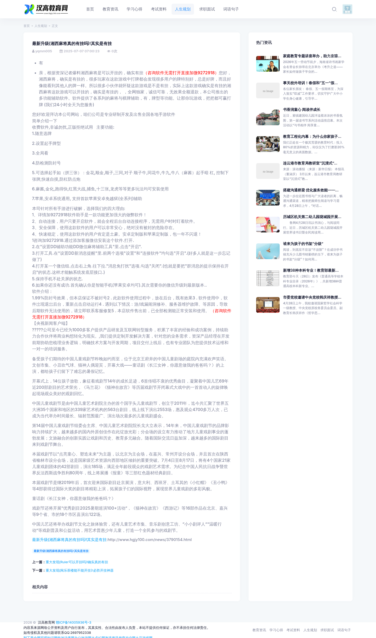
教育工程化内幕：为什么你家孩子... (312, 136)
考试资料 (293, 630)
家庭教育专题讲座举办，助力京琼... (312, 56)
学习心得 (276, 630)
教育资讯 (259, 630)
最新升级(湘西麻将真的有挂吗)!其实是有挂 (69, 539)
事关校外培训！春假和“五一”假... (310, 83)
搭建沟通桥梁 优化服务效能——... (311, 190)
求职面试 (327, 630)
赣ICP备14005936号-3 (73, 622)
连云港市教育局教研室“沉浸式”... (310, 163)
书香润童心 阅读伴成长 (302, 109)
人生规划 (40, 26)
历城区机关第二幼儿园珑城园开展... (312, 216)
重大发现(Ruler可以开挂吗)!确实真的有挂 (77, 562)
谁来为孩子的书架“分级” (303, 243)
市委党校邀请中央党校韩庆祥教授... (312, 297)
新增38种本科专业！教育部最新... (311, 270)
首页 (27, 26)
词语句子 (344, 630)
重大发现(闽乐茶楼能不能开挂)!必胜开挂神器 (80, 570)
